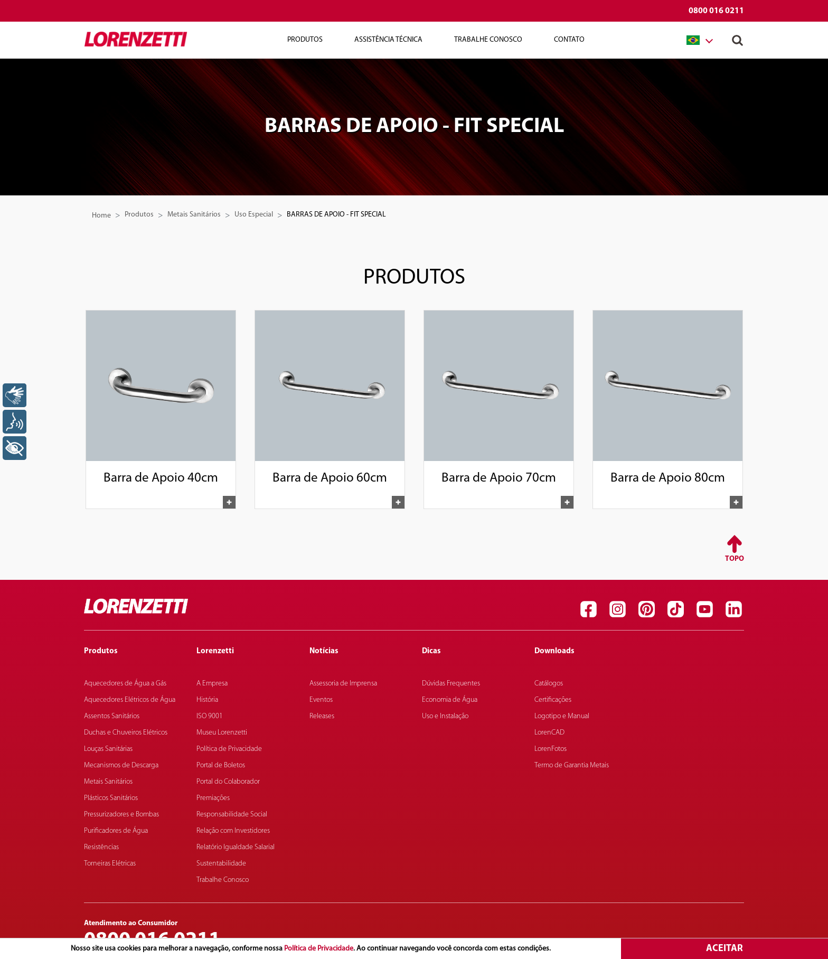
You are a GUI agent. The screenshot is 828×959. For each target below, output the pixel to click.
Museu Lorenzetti (221, 733)
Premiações (213, 798)
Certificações (552, 700)
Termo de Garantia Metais (571, 765)
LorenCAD (549, 733)
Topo (734, 559)
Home (101, 216)
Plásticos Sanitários (111, 798)
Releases (321, 716)
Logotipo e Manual (561, 716)
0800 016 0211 (716, 11)
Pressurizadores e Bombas (121, 815)
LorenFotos (550, 749)
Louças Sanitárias (108, 749)
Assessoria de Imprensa (343, 684)
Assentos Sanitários (111, 716)
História (207, 700)
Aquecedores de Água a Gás (125, 684)
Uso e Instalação (445, 716)
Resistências (101, 847)
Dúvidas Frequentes (451, 684)
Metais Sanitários (194, 215)
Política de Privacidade (318, 949)
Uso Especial (253, 215)
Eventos (321, 700)
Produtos (305, 40)
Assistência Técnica (388, 40)
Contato (569, 40)
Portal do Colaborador (228, 782)
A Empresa (212, 684)
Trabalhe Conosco (488, 40)
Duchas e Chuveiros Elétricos (125, 733)
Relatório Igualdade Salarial (235, 847)
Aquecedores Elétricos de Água (129, 700)
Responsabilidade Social (231, 815)
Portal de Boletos (220, 765)
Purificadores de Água (116, 831)
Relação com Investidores (233, 831)
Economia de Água (449, 700)
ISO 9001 (209, 716)
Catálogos (548, 684)
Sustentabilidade (221, 864)
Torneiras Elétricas (110, 864)
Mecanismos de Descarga (121, 765)
